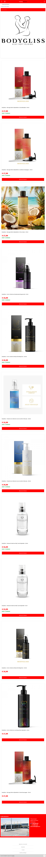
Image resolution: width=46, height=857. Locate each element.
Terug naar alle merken (5, 6)
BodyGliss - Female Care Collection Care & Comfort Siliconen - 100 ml (16, 418)
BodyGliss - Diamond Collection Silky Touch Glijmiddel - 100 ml (15, 543)
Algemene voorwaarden (23, 844)
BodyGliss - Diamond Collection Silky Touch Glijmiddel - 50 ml (14, 605)
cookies (13, 855)
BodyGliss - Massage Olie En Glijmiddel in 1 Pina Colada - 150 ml (15, 232)
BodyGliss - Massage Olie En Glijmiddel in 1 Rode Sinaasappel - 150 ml (16, 792)
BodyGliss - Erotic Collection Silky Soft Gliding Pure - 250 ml (14, 356)
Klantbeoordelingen (23, 852)
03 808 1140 (34, 825)
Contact (23, 849)
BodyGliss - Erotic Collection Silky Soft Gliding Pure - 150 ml (14, 667)
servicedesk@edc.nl (35, 826)
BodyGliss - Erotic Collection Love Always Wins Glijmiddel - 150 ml (15, 730)
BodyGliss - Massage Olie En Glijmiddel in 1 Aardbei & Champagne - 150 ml (17, 169)
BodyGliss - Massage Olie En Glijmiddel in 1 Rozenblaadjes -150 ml (15, 107)
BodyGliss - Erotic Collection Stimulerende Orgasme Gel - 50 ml (15, 294)
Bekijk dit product (23, 117)
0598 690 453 (34, 823)
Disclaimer (23, 847)
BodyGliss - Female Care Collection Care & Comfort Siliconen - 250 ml (16, 481)
